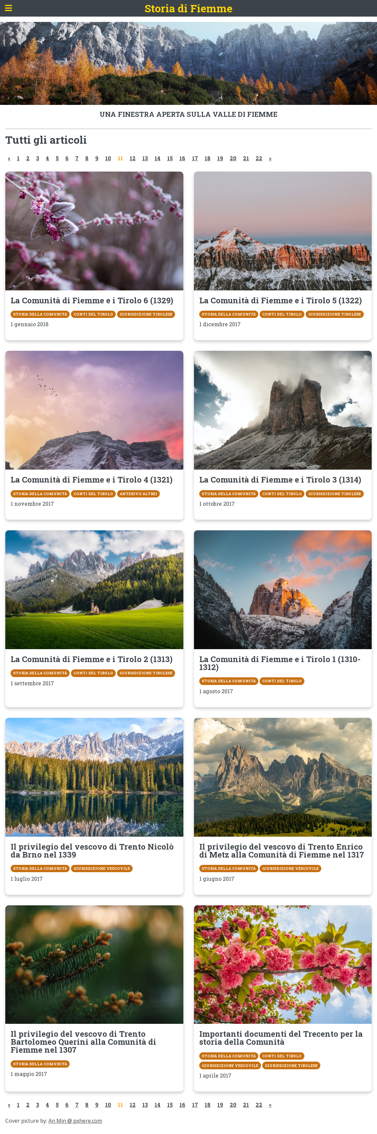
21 (246, 158)
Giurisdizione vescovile (102, 868)
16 (182, 158)
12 (133, 158)
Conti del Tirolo (93, 314)
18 (208, 158)
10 (108, 158)
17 (195, 158)
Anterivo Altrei (138, 493)
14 (157, 158)
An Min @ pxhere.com (75, 1120)
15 (170, 158)
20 (233, 158)
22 (259, 158)
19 (220, 158)
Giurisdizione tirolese (146, 314)
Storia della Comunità (40, 314)
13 (145, 158)
